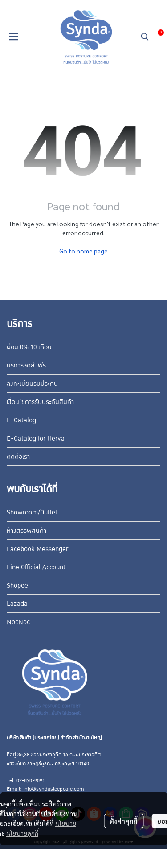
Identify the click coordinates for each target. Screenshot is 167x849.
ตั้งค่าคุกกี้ (124, 821)
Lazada (17, 603)
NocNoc (18, 621)
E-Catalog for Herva (36, 438)
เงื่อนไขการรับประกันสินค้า (40, 401)
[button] (144, 36)
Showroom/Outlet (32, 512)
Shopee (17, 585)
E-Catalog (21, 420)
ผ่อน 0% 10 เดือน (29, 347)
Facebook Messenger (37, 548)
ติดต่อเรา (18, 456)
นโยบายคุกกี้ (22, 833)
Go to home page (83, 251)
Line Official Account (36, 567)
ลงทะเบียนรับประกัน (32, 383)
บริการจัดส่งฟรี (26, 365)
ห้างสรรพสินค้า (26, 530)
